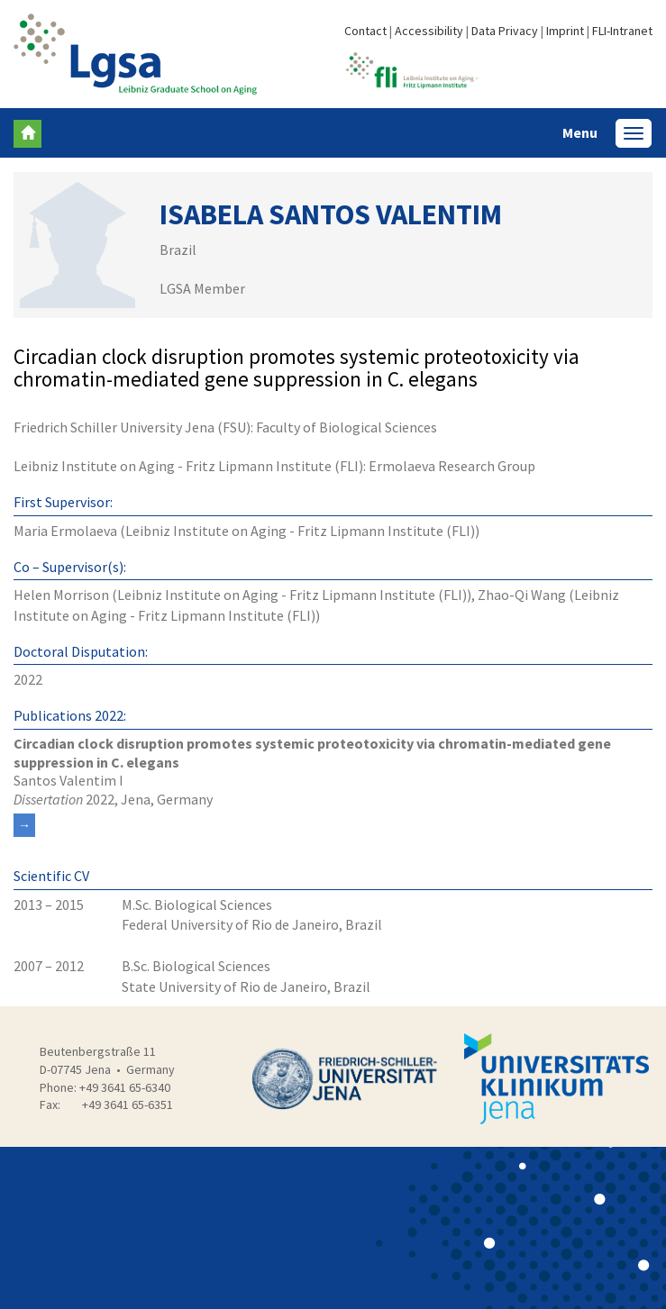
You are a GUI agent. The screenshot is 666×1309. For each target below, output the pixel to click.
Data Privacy (504, 31)
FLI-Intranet (622, 31)
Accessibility (429, 31)
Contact (365, 31)
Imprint (565, 31)
